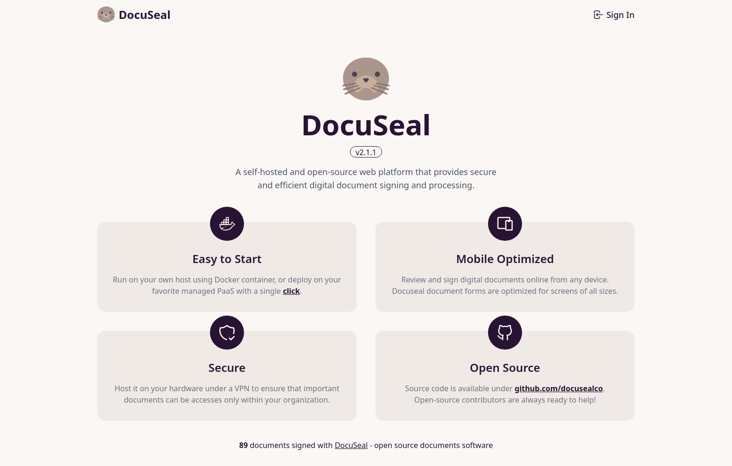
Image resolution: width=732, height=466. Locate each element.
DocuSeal (351, 445)
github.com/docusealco (558, 388)
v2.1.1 (366, 152)
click (291, 291)
